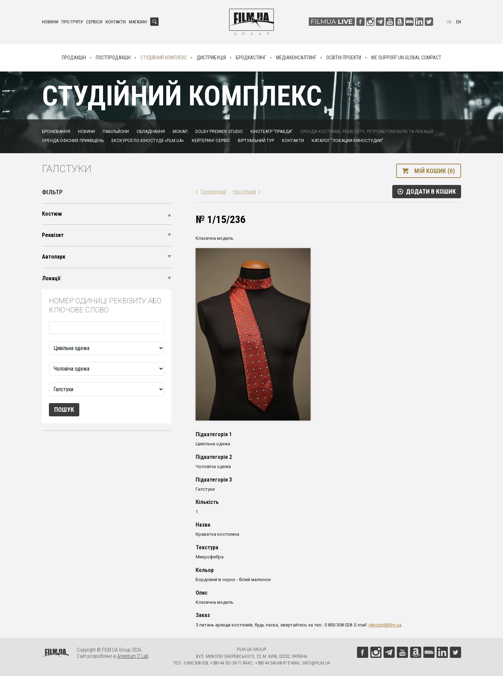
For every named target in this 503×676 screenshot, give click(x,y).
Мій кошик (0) (434, 170)
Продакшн (74, 57)
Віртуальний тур (256, 140)
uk (449, 21)
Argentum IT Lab (132, 656)
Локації (51, 278)
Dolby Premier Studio (219, 131)
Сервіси (94, 21)
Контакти (115, 21)
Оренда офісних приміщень (73, 140)
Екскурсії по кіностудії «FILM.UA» (147, 140)
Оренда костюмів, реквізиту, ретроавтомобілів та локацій (366, 131)
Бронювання (56, 131)
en (458, 21)
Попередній (213, 191)
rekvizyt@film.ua (385, 624)
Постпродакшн (113, 57)
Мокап (180, 131)
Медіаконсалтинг (296, 57)
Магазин (138, 21)
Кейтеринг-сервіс (211, 140)
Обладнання (151, 131)
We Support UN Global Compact (406, 57)
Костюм (52, 213)
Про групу (72, 21)
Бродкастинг (251, 57)
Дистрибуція (211, 57)
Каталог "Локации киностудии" (347, 140)
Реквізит (53, 235)
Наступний (244, 191)
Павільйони (116, 131)
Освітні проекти (343, 57)
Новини (50, 21)
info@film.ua (316, 663)
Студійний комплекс (163, 57)
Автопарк (53, 256)
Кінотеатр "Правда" (271, 131)
